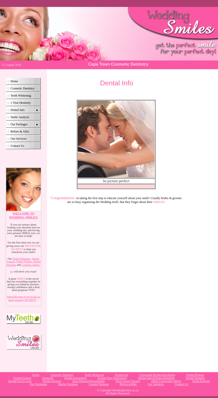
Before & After (20, 131)
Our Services (18, 138)
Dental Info (18, 110)
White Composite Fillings (166, 381)
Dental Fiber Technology (112, 378)
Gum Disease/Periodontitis (88, 381)
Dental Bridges (195, 374)
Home (14, 81)
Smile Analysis (20, 117)
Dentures (47, 378)
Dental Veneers (52, 381)
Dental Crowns (22, 378)
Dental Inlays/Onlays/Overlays (156, 378)
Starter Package (68, 384)
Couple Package (99, 384)
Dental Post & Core (20, 381)
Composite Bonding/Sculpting (157, 374)
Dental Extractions (75, 378)
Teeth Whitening (21, 95)
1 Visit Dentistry (21, 103)
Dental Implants (195, 378)
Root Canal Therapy (128, 381)
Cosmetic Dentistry (22, 88)
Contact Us (17, 146)
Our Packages (19, 124)
